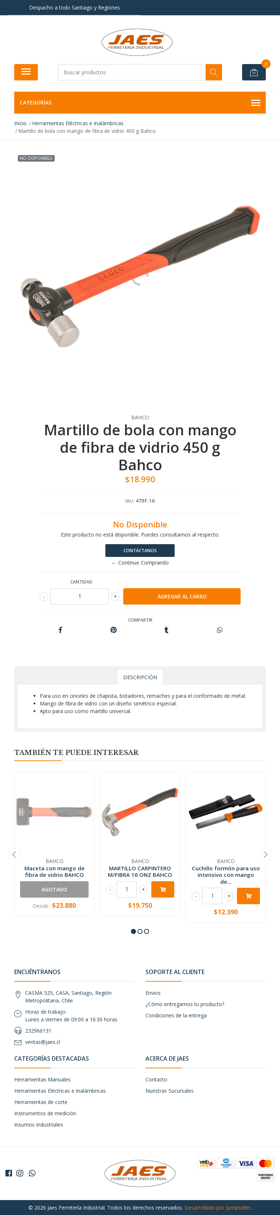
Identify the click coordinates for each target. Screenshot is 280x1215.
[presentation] (14, 853)
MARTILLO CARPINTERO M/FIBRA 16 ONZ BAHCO (140, 871)
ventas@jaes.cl (42, 1041)
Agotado (54, 889)
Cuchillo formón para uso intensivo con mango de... (226, 874)
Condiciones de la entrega (176, 1015)
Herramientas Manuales (42, 1079)
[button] (133, 931)
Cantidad (81, 582)
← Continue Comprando (140, 562)
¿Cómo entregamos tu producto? (184, 1004)
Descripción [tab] (140, 677)
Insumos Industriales (38, 1124)
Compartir (140, 620)
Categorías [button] (140, 103)
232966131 (38, 1030)
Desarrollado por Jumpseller (217, 1207)
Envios (153, 992)
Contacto (156, 1079)
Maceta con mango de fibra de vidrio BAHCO (54, 871)
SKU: (129, 501)
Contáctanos (140, 550)
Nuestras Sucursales (169, 1090)
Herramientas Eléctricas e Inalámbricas (60, 1090)
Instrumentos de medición (45, 1113)
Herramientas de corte (40, 1102)
